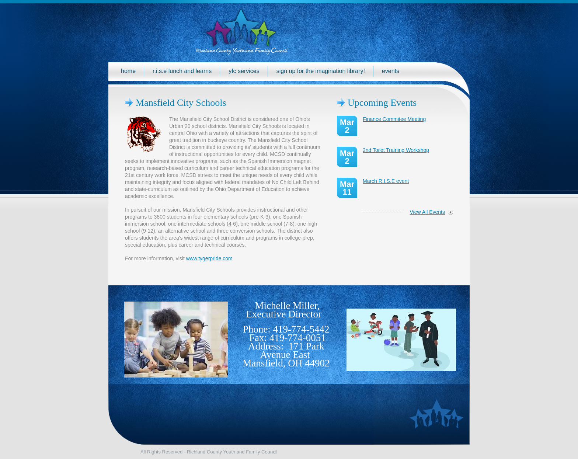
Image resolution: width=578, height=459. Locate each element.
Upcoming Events (382, 102)
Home (128, 71)
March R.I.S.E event (386, 181)
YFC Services (244, 71)
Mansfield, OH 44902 (286, 363)
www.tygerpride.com (209, 258)
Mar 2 (347, 126)
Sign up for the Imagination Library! (320, 71)
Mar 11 (347, 188)
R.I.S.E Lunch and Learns (182, 71)
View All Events (427, 212)
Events (390, 71)
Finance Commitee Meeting (394, 119)
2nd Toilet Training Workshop (396, 150)
